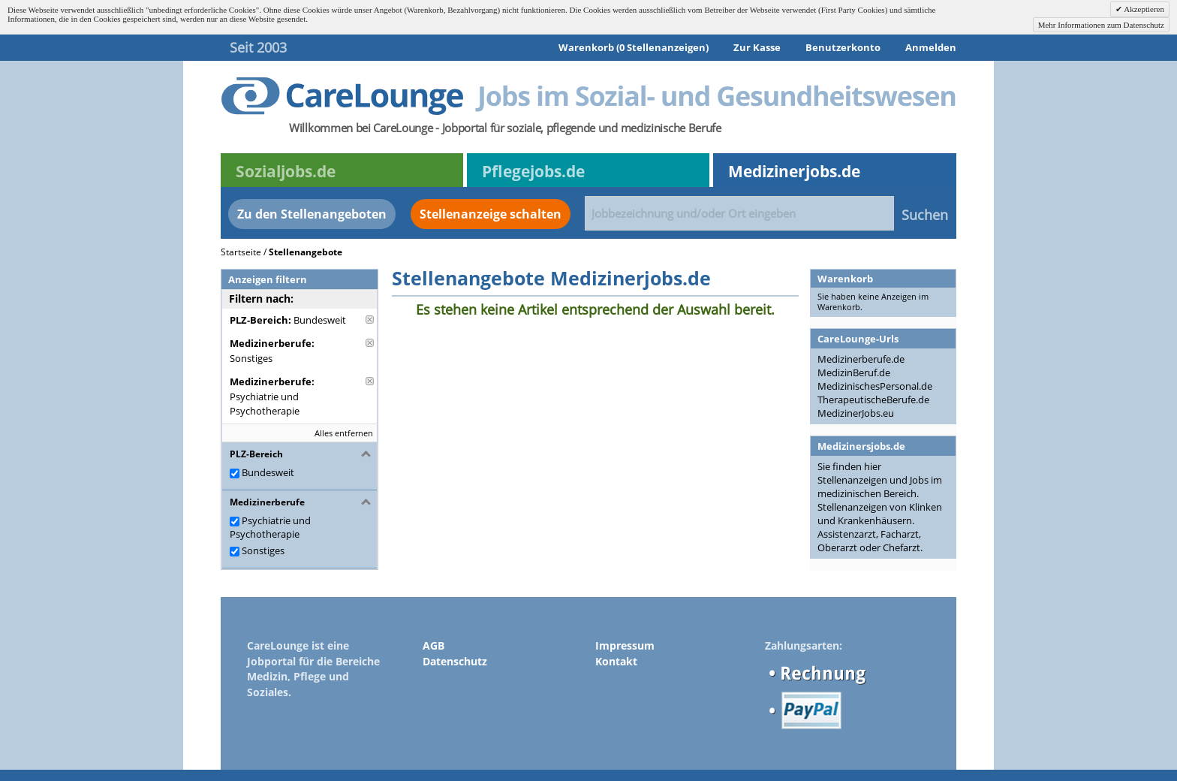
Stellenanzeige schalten (490, 214)
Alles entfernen (344, 433)
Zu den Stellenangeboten (312, 214)
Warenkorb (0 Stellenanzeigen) (633, 47)
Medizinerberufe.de (861, 359)
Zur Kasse (757, 47)
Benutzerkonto (842, 47)
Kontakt (616, 661)
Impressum (625, 645)
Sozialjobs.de (286, 171)
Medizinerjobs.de (794, 171)
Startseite (241, 252)
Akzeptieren (1143, 9)
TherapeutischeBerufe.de (873, 399)
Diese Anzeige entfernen (370, 319)
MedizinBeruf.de (853, 372)
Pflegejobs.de (533, 171)
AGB (433, 645)
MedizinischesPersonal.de (874, 386)
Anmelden (930, 47)
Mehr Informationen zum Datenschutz (1101, 24)
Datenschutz (455, 661)
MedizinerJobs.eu (855, 413)
